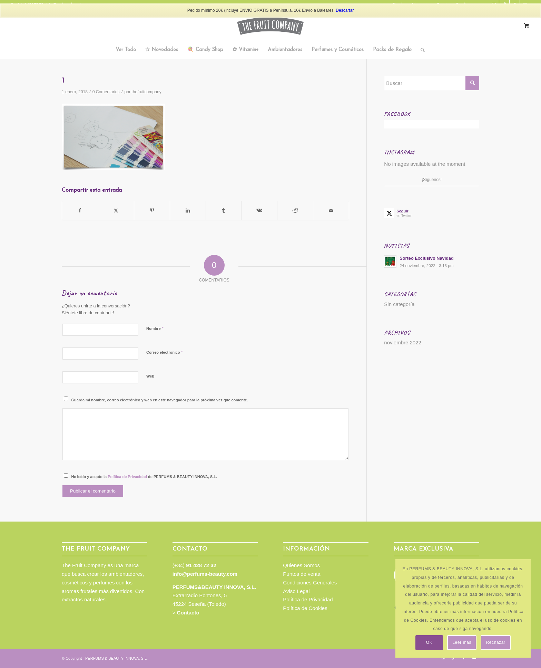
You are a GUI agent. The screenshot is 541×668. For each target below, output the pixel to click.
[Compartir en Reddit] (295, 210)
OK (429, 642)
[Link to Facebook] (464, 657)
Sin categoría (399, 304)
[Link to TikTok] (453, 657)
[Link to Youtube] (474, 657)
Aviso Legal (296, 591)
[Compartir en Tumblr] (224, 210)
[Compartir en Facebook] (80, 210)
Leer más (461, 642)
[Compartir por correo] (331, 210)
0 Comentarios (106, 91)
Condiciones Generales (310, 582)
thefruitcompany (146, 91)
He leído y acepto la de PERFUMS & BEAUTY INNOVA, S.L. (144, 477)
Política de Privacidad (127, 477)
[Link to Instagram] (443, 657)
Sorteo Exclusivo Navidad (427, 258)
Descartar (345, 10)
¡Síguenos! (432, 179)
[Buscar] (420, 50)
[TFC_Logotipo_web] (270, 25)
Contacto (188, 612)
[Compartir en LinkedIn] (188, 210)
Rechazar (495, 642)
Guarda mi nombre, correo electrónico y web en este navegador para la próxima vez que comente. (159, 400)
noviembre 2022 (402, 342)
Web (150, 376)
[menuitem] (125, 50)
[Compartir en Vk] (259, 210)
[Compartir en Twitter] (116, 210)
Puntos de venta (301, 574)
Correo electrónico (164, 352)
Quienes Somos (301, 565)
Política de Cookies (305, 608)
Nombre (155, 328)
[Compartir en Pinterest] (152, 210)
